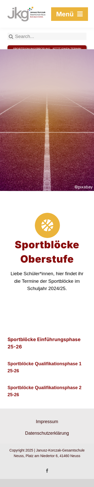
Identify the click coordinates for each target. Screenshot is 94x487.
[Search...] (47, 36)
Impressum (47, 421)
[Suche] (11, 36)
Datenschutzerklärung (47, 433)
